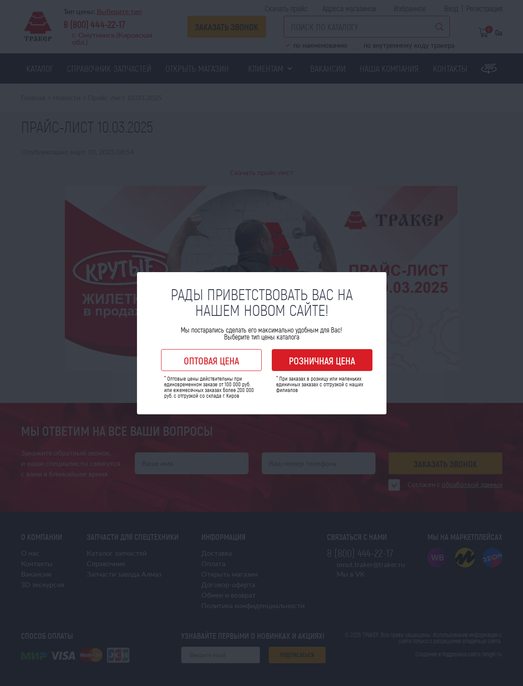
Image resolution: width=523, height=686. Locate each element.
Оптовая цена (211, 360)
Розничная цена (322, 360)
